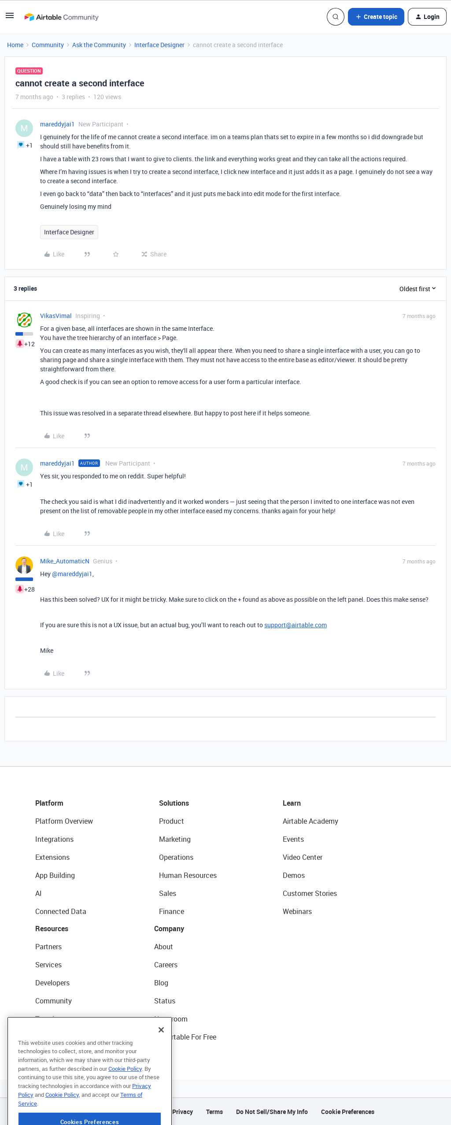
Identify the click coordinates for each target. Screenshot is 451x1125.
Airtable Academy (310, 821)
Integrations (54, 839)
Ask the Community (99, 45)
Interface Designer (159, 45)
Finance (171, 911)
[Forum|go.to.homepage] (61, 17)
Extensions (52, 857)
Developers (52, 983)
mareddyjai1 (57, 124)
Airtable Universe (61, 1037)
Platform (49, 803)
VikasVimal (56, 315)
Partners (48, 946)
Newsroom (171, 1019)
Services (48, 965)
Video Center (302, 857)
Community (48, 45)
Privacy (182, 1111)
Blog (161, 983)
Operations (176, 857)
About (163, 946)
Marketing (175, 839)
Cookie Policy (125, 1093)
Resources (51, 928)
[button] (9, 18)
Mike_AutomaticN (64, 561)
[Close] (161, 1054)
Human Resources (188, 875)
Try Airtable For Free (185, 1037)
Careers (165, 965)
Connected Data (60, 911)
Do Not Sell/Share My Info (272, 1111)
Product (171, 821)
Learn (292, 803)
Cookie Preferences (347, 1111)
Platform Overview (64, 821)
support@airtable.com (295, 625)
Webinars (297, 911)
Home (15, 45)
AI (38, 893)
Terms (214, 1111)
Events (293, 839)
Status (164, 1001)
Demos (294, 875)
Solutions (174, 803)
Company (169, 928)
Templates (51, 1019)
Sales (167, 893)
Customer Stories (310, 893)
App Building (55, 875)
